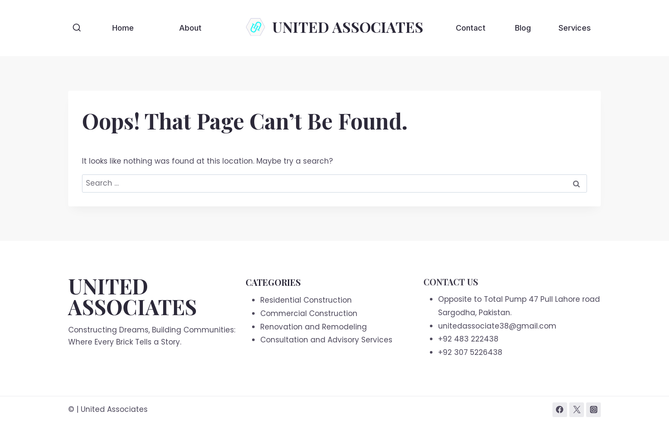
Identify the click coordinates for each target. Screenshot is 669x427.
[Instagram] (593, 409)
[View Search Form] (76, 28)
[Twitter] (576, 409)
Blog (523, 27)
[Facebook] (559, 409)
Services (575, 27)
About (190, 27)
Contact (471, 27)
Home (123, 27)
